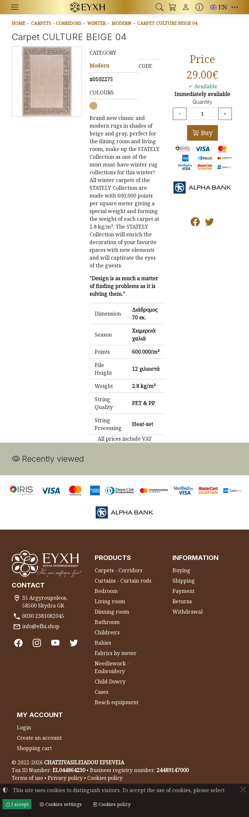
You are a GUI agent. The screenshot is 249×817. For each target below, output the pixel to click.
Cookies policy (105, 777)
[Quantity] (202, 114)
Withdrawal (187, 611)
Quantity (202, 102)
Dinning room (112, 611)
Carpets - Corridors (56, 23)
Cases (101, 691)
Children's (107, 632)
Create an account (39, 737)
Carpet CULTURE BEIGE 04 (167, 23)
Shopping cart (34, 748)
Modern (121, 23)
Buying (181, 570)
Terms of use (27, 777)
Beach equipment (116, 702)
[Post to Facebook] (195, 223)
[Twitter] (74, 642)
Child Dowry (110, 681)
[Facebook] (18, 642)
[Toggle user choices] (186, 7)
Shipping (183, 580)
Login (24, 727)
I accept (17, 804)
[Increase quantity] (225, 114)
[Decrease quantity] (179, 114)
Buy (205, 132)
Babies (103, 642)
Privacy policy (65, 777)
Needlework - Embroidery (112, 667)
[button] (159, 7)
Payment (183, 591)
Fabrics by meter (115, 653)
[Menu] (14, 7)
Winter (96, 23)
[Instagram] (37, 642)
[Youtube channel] (55, 642)
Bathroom (107, 622)
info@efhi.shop (40, 626)
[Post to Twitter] (209, 223)
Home (18, 23)
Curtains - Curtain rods (123, 580)
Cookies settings (61, 804)
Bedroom (106, 591)
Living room (110, 601)
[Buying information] (199, 7)
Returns (182, 601)
